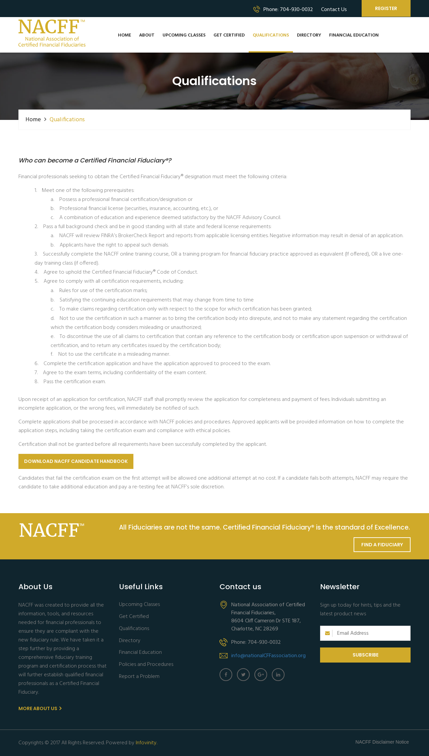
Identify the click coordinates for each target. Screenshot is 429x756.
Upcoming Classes (184, 35)
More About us (39, 708)
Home (124, 35)
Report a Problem (139, 677)
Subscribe (365, 654)
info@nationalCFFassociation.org (268, 656)
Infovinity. (146, 743)
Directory (309, 35)
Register (386, 8)
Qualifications (271, 35)
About (147, 35)
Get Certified (229, 35)
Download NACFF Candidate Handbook (76, 461)
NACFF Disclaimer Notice (382, 742)
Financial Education (354, 35)
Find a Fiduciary (382, 544)
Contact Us (334, 9)
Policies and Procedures (146, 665)
